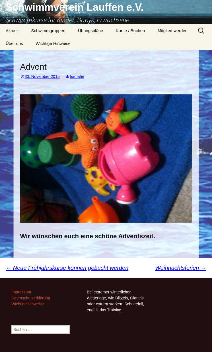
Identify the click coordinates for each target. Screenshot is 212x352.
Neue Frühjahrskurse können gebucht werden (67, 268)
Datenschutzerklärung (30, 298)
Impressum (21, 292)
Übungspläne (90, 30)
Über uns (14, 43)
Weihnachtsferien (180, 268)
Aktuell (12, 30)
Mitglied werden (173, 30)
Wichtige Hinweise (53, 43)
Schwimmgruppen (48, 30)
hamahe (77, 76)
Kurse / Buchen (130, 30)
